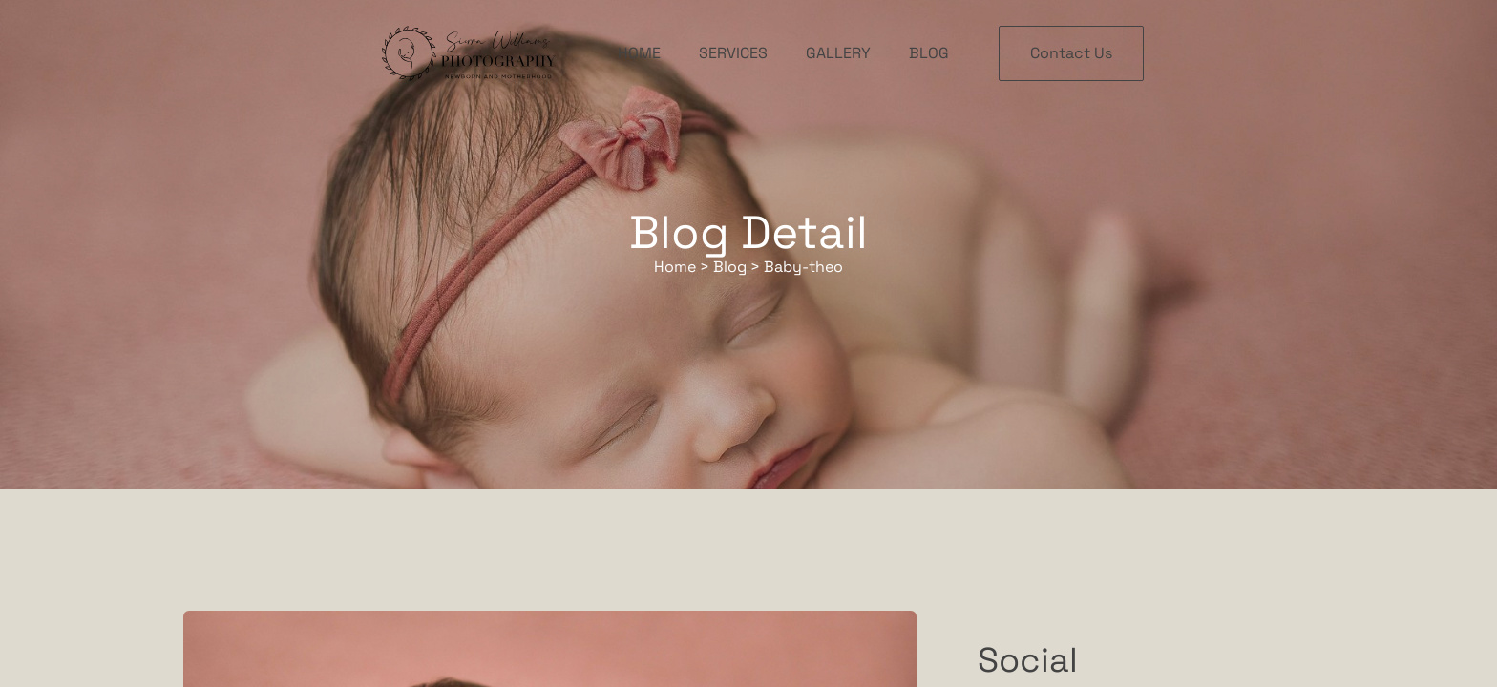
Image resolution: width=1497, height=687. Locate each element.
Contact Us (1071, 53)
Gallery (838, 53)
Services (733, 53)
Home (639, 53)
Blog (929, 53)
